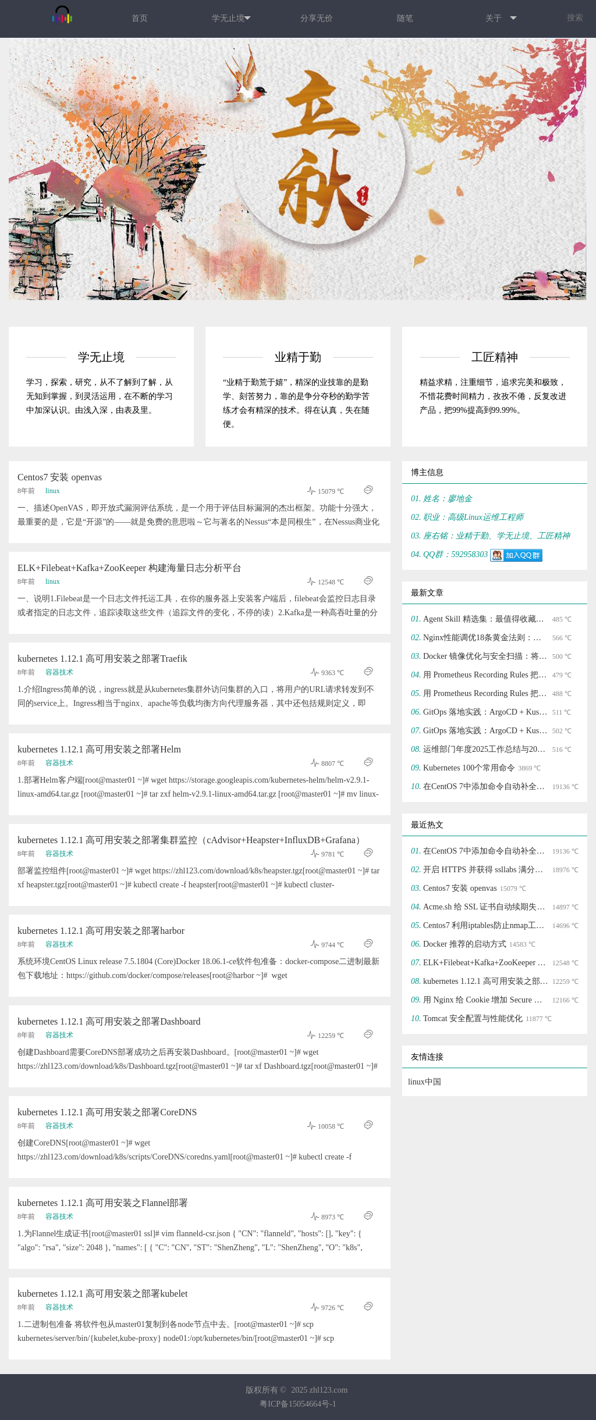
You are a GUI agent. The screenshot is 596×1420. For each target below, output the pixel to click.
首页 (140, 18)
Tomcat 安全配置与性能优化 (473, 1018)
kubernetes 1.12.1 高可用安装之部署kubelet (102, 1293)
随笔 (405, 18)
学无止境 (231, 18)
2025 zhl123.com (319, 1390)
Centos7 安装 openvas (59, 477)
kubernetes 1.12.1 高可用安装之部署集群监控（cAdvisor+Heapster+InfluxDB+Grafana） (191, 840)
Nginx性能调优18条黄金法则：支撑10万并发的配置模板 (486, 637)
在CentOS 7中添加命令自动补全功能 (486, 786)
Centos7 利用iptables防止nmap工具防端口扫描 (486, 925)
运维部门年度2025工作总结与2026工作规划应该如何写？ (486, 749)
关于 (500, 18)
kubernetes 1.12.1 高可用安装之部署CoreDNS (107, 1112)
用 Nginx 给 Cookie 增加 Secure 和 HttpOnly (486, 1000)
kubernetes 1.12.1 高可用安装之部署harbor (101, 931)
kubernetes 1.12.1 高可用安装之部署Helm (99, 749)
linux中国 (424, 1082)
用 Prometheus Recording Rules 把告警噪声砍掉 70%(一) (486, 693)
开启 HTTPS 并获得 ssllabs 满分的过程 (486, 869)
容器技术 (59, 672)
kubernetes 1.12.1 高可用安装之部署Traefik (102, 658)
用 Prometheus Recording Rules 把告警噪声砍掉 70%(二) (486, 674)
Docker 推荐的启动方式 (464, 944)
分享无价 (316, 18)
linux (52, 491)
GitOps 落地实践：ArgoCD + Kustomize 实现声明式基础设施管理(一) (486, 730)
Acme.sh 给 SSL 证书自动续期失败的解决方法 (486, 906)
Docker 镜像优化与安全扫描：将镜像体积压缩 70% (486, 656)
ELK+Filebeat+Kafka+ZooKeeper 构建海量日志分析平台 (129, 568)
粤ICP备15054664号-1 (298, 1404)
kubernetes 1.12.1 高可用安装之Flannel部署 (102, 1203)
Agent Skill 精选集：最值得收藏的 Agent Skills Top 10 (486, 619)
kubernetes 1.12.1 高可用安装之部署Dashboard (109, 1021)
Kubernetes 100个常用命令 (469, 767)
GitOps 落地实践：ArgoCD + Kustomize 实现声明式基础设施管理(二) (486, 712)
